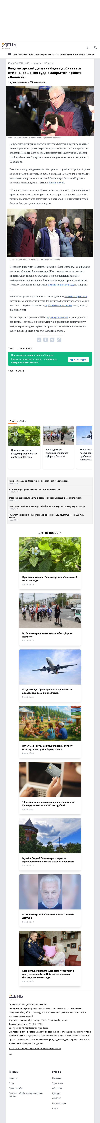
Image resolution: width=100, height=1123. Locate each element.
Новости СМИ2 (16, 370)
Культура (56, 1093)
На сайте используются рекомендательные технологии (35, 1048)
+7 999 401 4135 (35, 1024)
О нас (11, 1083)
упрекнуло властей (57, 317)
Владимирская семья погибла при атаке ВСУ (34, 54)
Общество (57, 1088)
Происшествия (59, 1103)
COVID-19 (56, 1098)
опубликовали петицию (58, 305)
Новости (13, 1078)
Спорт (55, 1108)
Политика (56, 1078)
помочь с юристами (76, 296)
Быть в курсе (78, 359)
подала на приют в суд (61, 284)
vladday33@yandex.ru (38, 1028)
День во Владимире (9, 46)
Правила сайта (16, 1088)
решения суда (56, 182)
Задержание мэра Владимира (71, 54)
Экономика (57, 1083)
